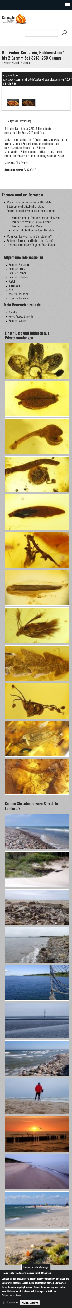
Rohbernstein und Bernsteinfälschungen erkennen (31, 210)
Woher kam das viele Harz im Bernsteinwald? (29, 236)
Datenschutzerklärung (19, 298)
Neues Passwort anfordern (22, 316)
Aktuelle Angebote (21, 62)
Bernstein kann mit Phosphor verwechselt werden (36, 217)
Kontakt (12, 281)
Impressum (14, 285)
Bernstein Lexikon (17, 273)
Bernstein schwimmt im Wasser (27, 226)
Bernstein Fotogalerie (19, 264)
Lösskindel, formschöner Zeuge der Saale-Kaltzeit (31, 245)
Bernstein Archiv (17, 269)
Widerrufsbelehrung (18, 294)
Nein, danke (30, 1302)
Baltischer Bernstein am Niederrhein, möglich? (30, 240)
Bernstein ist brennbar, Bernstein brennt (31, 222)
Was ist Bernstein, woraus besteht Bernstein (29, 202)
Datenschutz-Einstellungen (36, 1267)
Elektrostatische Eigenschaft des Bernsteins (33, 230)
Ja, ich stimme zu (10, 1302)
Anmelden (13, 312)
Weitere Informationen (11, 1295)
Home (7, 62)
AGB (11, 290)
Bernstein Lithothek (18, 277)
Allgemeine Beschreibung (19, 121)
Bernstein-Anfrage (18, 320)
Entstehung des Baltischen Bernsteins (25, 206)
